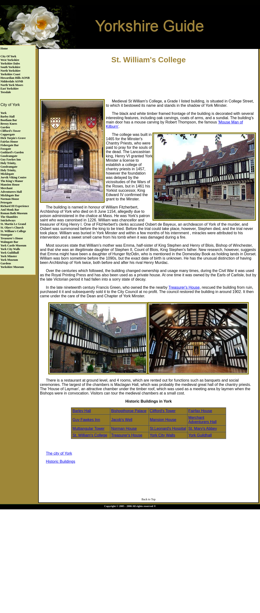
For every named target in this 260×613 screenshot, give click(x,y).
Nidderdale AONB (11, 81)
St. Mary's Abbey (202, 428)
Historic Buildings (60, 461)
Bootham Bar (8, 120)
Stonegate (6, 234)
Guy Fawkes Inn (10, 159)
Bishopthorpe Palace (128, 411)
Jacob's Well (121, 420)
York (3, 113)
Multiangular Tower (88, 428)
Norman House (9, 199)
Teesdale (5, 92)
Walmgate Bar (9, 242)
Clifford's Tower (10, 131)
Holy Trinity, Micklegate (8, 172)
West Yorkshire (9, 60)
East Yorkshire (9, 88)
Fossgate (5, 148)
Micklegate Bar (9, 195)
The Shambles (9, 217)
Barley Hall (7, 116)
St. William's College (13, 231)
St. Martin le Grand (13, 224)
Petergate (6, 202)
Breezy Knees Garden (8, 125)
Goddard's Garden (12, 152)
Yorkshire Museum (12, 267)
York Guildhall (9, 252)
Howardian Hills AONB (15, 78)
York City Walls (10, 249)
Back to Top (148, 499)
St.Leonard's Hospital (168, 428)
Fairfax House (9, 141)
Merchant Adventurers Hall (11, 190)
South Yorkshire (10, 67)
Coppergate (7, 134)
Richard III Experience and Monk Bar (14, 207)
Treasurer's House (11, 238)
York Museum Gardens (9, 261)
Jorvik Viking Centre (13, 177)
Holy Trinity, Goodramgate (8, 164)
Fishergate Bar (9, 145)
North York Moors (11, 85)
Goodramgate (8, 156)
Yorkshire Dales (10, 63)
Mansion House (10, 184)
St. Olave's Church (12, 227)
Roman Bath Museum (13, 213)
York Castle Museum (13, 245)
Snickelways (8, 220)
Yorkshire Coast (10, 74)
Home (4, 48)
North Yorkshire (10, 70)
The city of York (59, 453)
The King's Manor (11, 181)
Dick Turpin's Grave (13, 138)
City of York (8, 56)
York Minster (8, 256)
